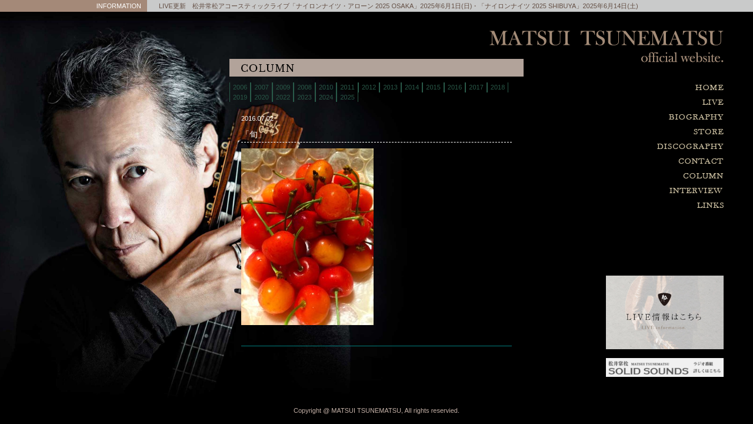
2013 (390, 87)
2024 (326, 97)
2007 (261, 87)
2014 (412, 87)
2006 (240, 87)
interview (635, 191)
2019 (240, 97)
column (635, 176)
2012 (369, 87)
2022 (283, 97)
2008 (304, 87)
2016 (455, 87)
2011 (347, 87)
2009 (283, 87)
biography (635, 117)
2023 (304, 97)
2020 (261, 97)
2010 (326, 87)
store (635, 132)
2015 (433, 87)
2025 (347, 97)
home (635, 88)
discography (635, 147)
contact (635, 161)
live (635, 102)
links (635, 205)
